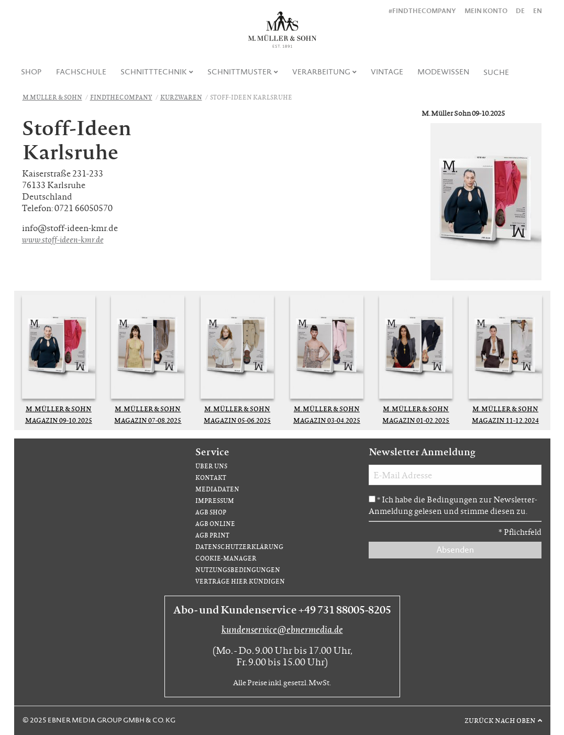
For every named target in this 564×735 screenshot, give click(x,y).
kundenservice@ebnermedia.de (282, 629)
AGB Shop (210, 512)
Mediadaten (217, 489)
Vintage (387, 72)
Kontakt (210, 477)
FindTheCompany (121, 97)
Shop (31, 72)
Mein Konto (486, 10)
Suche (496, 72)
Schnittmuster (239, 72)
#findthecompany (422, 10)
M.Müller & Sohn (52, 97)
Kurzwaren (181, 97)
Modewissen (443, 72)
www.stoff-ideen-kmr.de (63, 239)
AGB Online (215, 523)
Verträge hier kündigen (240, 581)
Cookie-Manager (226, 558)
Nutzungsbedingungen (237, 569)
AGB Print (212, 535)
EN (537, 10)
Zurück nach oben (500, 720)
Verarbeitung (321, 72)
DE (520, 10)
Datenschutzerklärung (239, 546)
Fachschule (81, 72)
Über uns (211, 466)
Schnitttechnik (153, 72)
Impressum (214, 500)
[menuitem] (31, 72)
